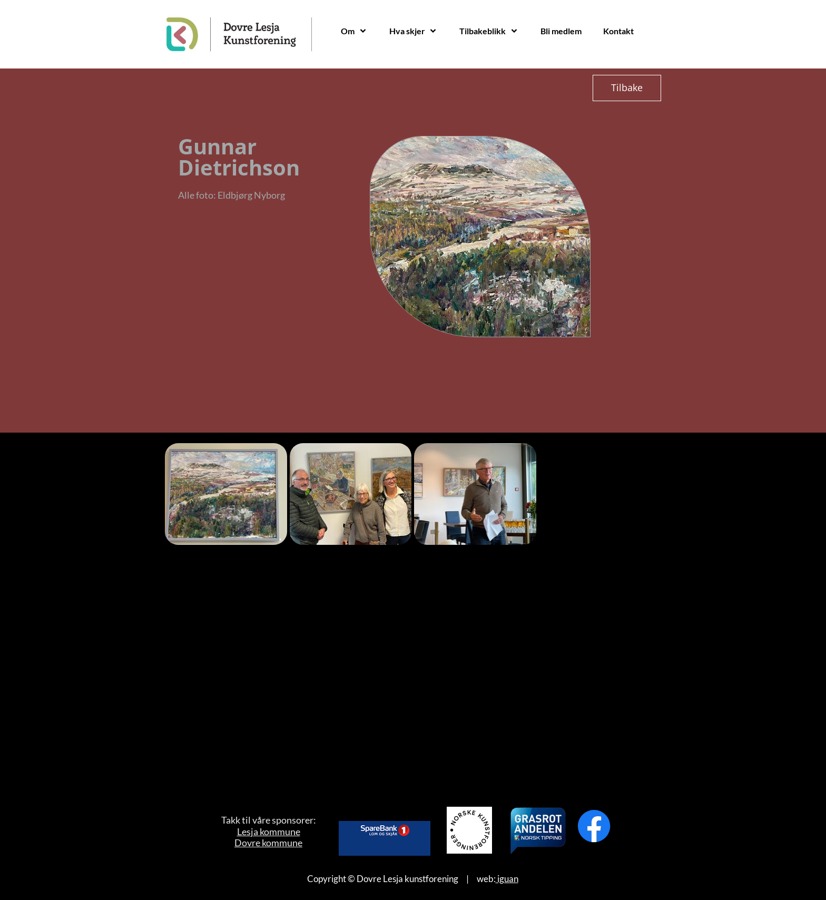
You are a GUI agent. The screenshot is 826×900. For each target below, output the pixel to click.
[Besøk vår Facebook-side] (594, 826)
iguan (507, 878)
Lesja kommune (268, 831)
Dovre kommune (268, 842)
